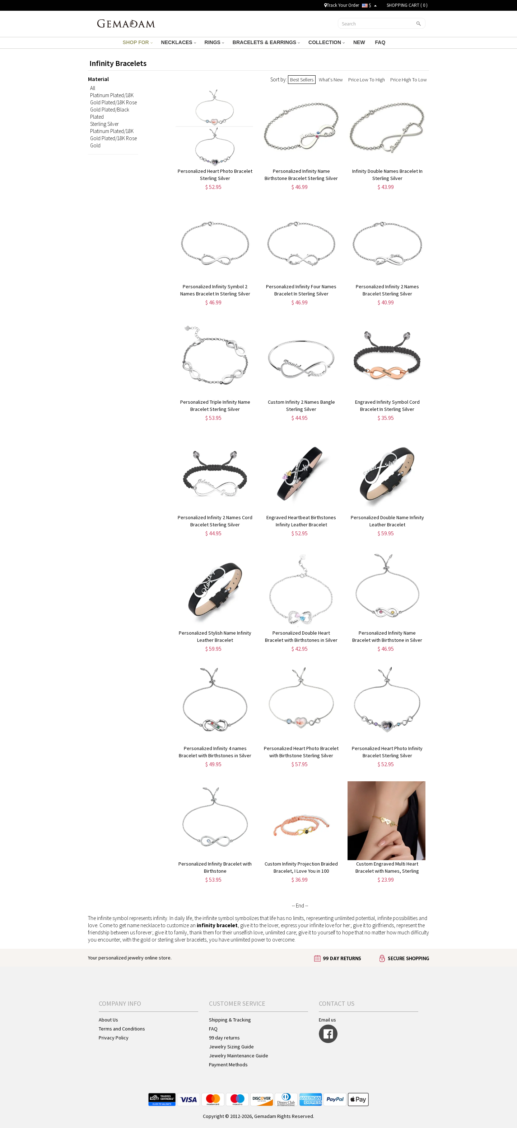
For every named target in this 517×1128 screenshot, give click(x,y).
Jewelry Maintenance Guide (238, 1055)
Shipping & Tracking (230, 1019)
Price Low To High (366, 79)
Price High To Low (408, 79)
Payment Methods (228, 1064)
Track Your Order (341, 5)
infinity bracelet (217, 925)
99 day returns (224, 1037)
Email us (327, 1019)
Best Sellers (301, 79)
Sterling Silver (104, 123)
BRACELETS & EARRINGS (266, 42)
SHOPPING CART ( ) (407, 5)
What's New (331, 79)
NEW (360, 42)
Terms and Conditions (122, 1028)
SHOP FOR (138, 42)
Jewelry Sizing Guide (231, 1046)
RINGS (214, 42)
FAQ (381, 42)
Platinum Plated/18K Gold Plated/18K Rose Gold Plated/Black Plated (113, 106)
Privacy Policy (114, 1037)
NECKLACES (178, 42)
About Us (108, 1019)
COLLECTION (326, 42)
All (92, 88)
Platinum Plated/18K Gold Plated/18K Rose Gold (113, 138)
